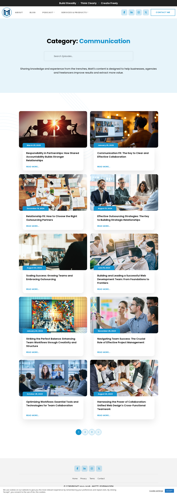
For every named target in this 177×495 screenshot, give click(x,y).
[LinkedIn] (132, 12)
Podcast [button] (47, 12)
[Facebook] (124, 12)
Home (75, 478)
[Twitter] (146, 12)
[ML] (7, 12)
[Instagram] (139, 12)
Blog (33, 12)
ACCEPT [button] (169, 491)
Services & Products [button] (74, 12)
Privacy (83, 478)
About (19, 12)
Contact (101, 478)
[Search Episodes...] (88, 56)
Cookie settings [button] (156, 491)
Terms (92, 478)
